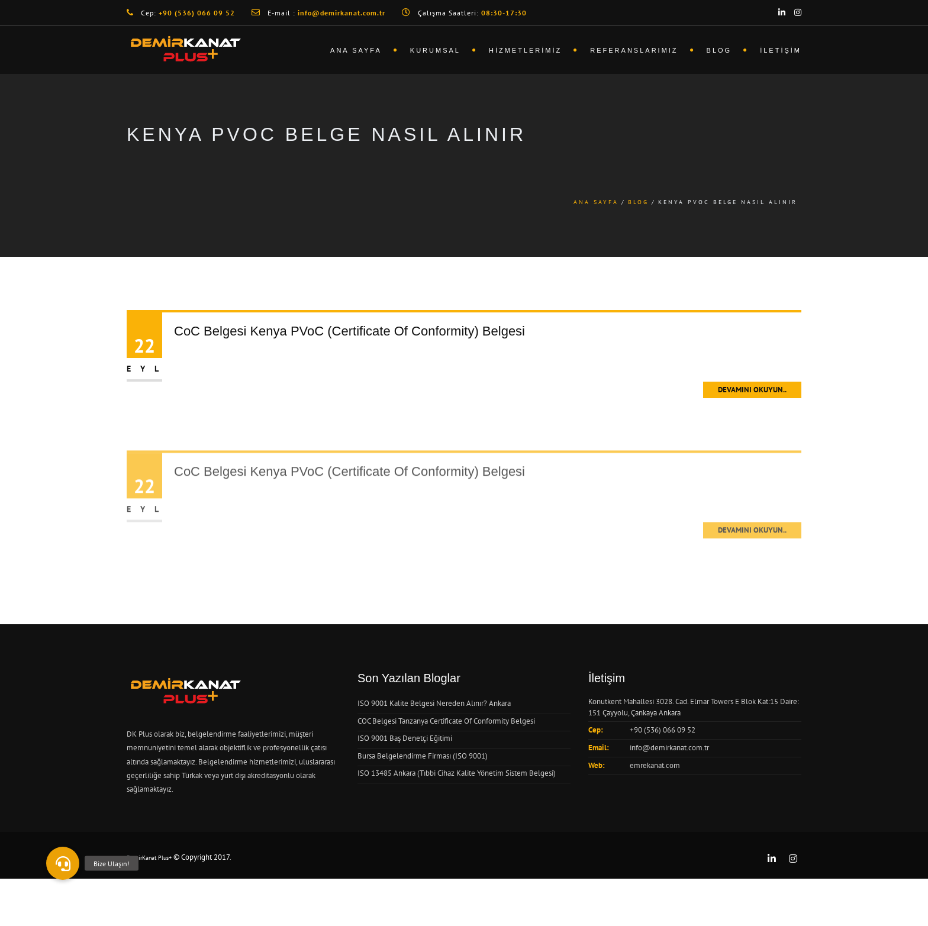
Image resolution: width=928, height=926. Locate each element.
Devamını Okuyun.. (752, 390)
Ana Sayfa (356, 50)
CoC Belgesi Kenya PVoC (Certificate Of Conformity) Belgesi (349, 331)
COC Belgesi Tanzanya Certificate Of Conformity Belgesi (446, 721)
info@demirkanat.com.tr (669, 748)
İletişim (780, 50)
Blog (719, 50)
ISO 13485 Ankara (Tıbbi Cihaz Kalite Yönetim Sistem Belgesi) (456, 773)
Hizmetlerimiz (525, 50)
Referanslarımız (634, 50)
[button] (62, 863)
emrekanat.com (655, 765)
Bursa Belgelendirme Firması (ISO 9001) (422, 756)
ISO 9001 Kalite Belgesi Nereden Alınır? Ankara (434, 703)
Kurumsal (435, 50)
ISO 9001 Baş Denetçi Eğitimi (404, 738)
